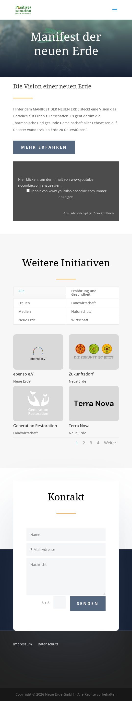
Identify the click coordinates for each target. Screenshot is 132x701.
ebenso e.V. (23, 374)
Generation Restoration (35, 425)
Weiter (110, 443)
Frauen (24, 303)
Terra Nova (79, 425)
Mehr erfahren (44, 147)
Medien (24, 311)
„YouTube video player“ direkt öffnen (88, 213)
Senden (88, 603)
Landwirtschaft (83, 303)
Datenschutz (48, 644)
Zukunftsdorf (81, 374)
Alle (21, 291)
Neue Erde (27, 320)
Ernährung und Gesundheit (83, 293)
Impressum (22, 644)
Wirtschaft (79, 320)
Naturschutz (81, 311)
